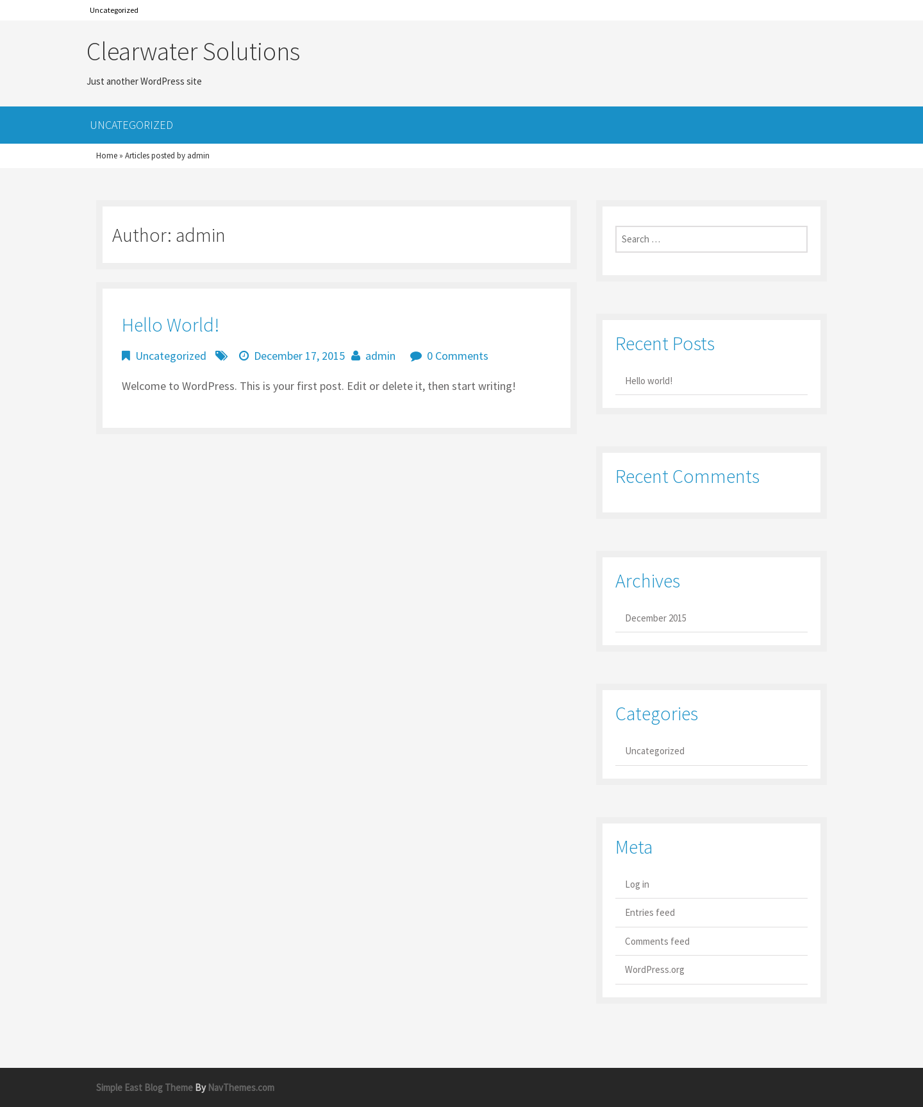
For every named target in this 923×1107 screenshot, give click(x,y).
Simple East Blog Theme (144, 1087)
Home (106, 155)
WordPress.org (655, 969)
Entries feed (650, 912)
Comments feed (657, 941)
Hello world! (170, 324)
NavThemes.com (241, 1087)
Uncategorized (114, 10)
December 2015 (655, 618)
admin (380, 355)
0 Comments (457, 355)
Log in (637, 884)
